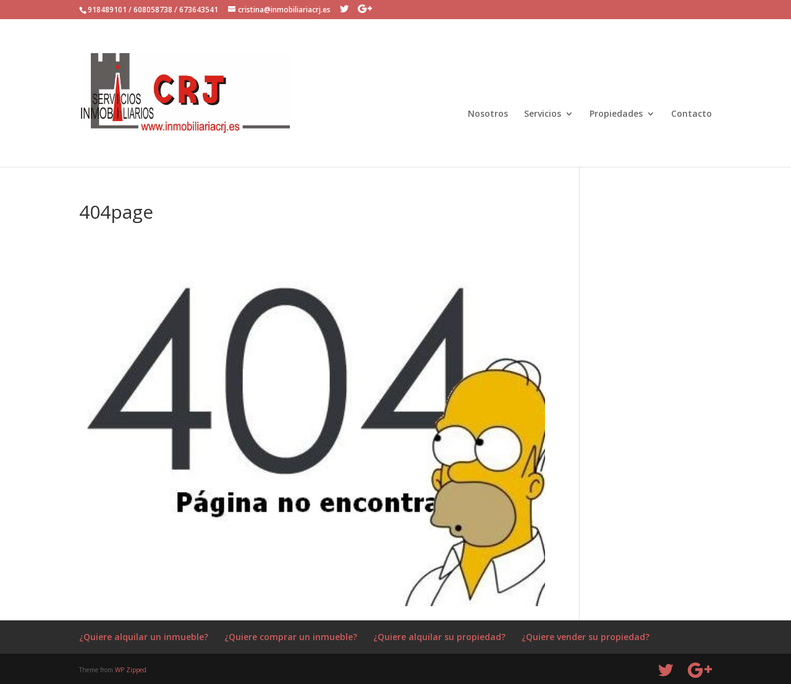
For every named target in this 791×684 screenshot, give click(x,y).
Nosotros (488, 114)
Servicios (542, 114)
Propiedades (616, 114)
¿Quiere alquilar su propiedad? (439, 637)
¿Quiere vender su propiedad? (585, 637)
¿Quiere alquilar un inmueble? (143, 637)
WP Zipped (130, 669)
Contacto (691, 114)
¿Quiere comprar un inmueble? (290, 637)
